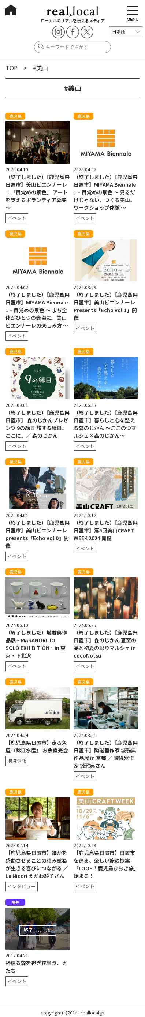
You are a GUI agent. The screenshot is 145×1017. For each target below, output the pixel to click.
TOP (11, 67)
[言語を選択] (126, 31)
